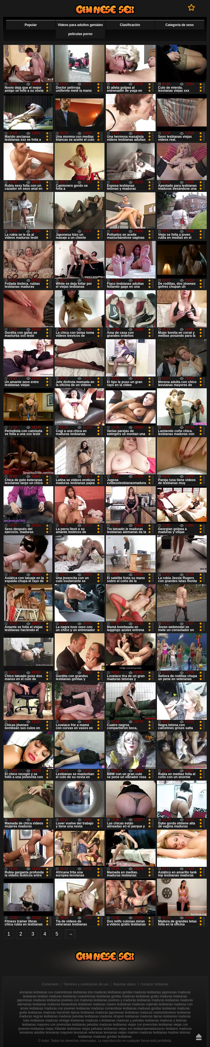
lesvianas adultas (32, 1032)
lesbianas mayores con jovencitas (46, 1024)
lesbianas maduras (150, 1000)
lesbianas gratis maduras (154, 996)
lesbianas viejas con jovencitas (135, 1024)
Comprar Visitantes (154, 984)
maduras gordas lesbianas (112, 1037)
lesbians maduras (179, 1029)
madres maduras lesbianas (147, 1032)
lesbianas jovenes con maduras (70, 1000)
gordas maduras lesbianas (141, 992)
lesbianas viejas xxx (118, 1029)
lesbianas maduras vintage (50, 1020)
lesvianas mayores (59, 1032)
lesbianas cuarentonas (79, 996)
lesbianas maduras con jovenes (52, 1008)
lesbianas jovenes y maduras (115, 1000)
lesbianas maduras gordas (142, 1008)
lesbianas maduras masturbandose (150, 1012)
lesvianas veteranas (88, 1032)
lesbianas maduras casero (97, 1004)
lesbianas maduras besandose (55, 1004)
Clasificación (130, 25)
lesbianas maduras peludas (64, 1016)
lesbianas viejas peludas (85, 1029)
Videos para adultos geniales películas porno (80, 29)
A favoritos (191, 7)
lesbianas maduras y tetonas (166, 1020)
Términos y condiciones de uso (86, 984)
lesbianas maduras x (86, 1020)
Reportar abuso (124, 984)
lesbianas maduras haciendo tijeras (54, 1012)
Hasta (199, 1037)
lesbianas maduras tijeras (143, 1016)
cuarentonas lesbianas (70, 992)
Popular (31, 25)
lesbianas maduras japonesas (102, 1012)
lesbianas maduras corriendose (99, 1008)
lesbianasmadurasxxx (149, 1029)
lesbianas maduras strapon (104, 1016)
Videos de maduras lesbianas (105, 9)
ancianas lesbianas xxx (36, 992)
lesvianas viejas (115, 1032)
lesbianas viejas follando (48, 1029)
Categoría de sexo (179, 25)
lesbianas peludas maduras (92, 1024)
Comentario (50, 984)
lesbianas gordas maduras (116, 996)
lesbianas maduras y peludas (122, 1020)
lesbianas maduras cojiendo (137, 1004)
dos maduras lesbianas (104, 992)
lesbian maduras (50, 996)
